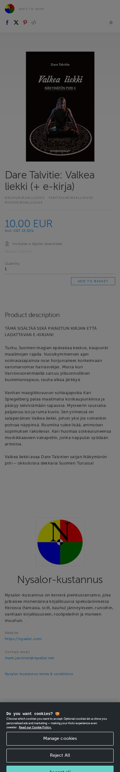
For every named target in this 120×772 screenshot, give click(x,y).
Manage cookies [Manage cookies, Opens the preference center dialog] (60, 742)
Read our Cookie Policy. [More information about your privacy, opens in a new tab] (35, 731)
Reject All (60, 759)
